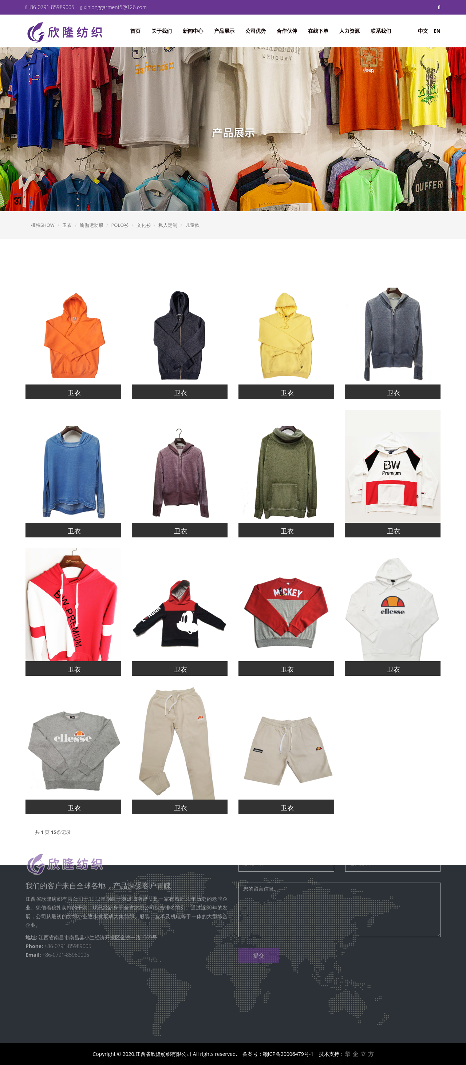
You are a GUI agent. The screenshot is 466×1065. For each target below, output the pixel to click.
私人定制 (167, 225)
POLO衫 (120, 225)
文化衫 (144, 225)
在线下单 (318, 30)
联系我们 (381, 30)
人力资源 (349, 30)
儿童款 (192, 225)
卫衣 (67, 225)
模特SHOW (43, 225)
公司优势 (255, 30)
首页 (135, 30)
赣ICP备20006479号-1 (288, 1053)
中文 (423, 30)
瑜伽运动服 (91, 225)
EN (437, 30)
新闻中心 (193, 30)
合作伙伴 (287, 30)
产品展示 (224, 30)
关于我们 (161, 30)
